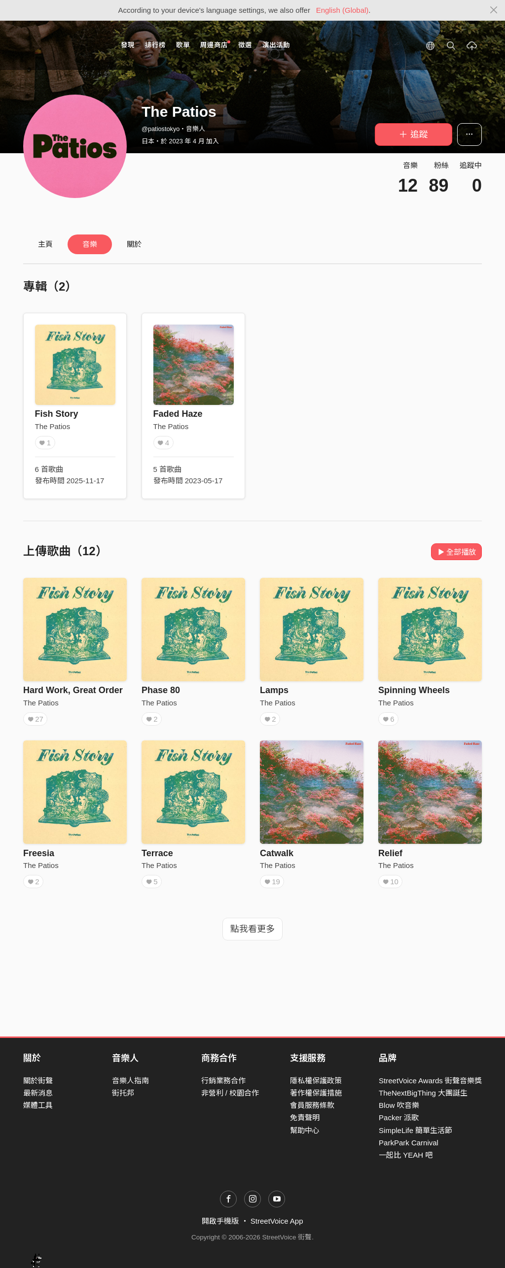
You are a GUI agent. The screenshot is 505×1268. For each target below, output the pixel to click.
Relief (390, 853)
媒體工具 (38, 1105)
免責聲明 (305, 1117)
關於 (134, 244)
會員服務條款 (312, 1105)
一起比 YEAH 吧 (406, 1155)
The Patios (53, 426)
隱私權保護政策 (316, 1080)
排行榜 (155, 45)
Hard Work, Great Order (73, 690)
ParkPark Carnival (408, 1142)
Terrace (157, 853)
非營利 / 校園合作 (230, 1093)
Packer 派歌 (399, 1117)
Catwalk (276, 853)
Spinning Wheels (414, 690)
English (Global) (342, 10)
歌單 (183, 45)
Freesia (38, 853)
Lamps (274, 690)
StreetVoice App (277, 1221)
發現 (128, 45)
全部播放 (456, 552)
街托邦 (123, 1093)
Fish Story (56, 414)
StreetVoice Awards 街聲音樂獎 (430, 1080)
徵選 (245, 45)
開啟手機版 (220, 1221)
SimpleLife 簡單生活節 (415, 1130)
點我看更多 (252, 929)
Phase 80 (161, 690)
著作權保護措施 (316, 1093)
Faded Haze (178, 414)
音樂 (89, 244)
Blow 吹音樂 (399, 1105)
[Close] (494, 10)
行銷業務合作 (223, 1080)
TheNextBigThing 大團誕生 (423, 1093)
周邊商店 (215, 44)
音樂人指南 (130, 1080)
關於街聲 (38, 1080)
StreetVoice (64, 45)
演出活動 (276, 45)
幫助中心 (305, 1130)
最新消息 (38, 1093)
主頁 (45, 244)
